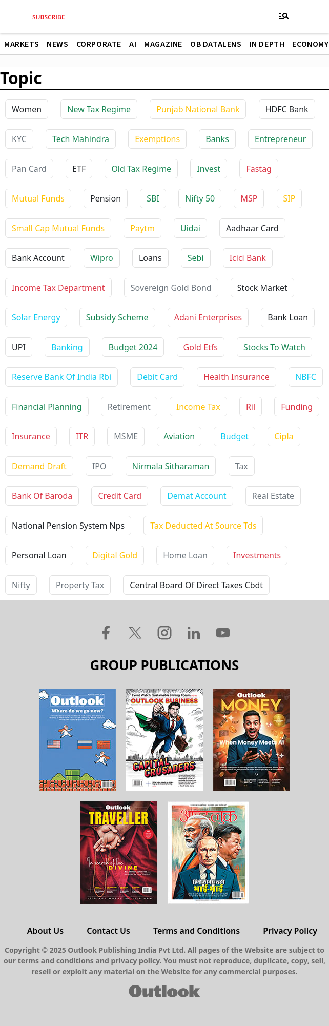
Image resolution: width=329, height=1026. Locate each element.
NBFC (305, 377)
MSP (248, 198)
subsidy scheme (117, 317)
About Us (45, 930)
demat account (196, 495)
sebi (196, 258)
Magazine (163, 44)
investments (257, 555)
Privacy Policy (290, 930)
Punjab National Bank (197, 109)
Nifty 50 (200, 198)
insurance (31, 436)
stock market (262, 287)
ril (250, 406)
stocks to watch (274, 347)
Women (27, 109)
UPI (19, 347)
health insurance (236, 377)
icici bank (248, 258)
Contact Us (108, 930)
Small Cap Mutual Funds (58, 228)
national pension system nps (68, 525)
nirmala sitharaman (171, 466)
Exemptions (157, 139)
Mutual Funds (38, 198)
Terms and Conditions (196, 930)
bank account (38, 258)
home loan (185, 555)
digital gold (114, 555)
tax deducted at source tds (203, 525)
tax (241, 466)
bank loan (288, 317)
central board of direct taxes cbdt (196, 585)
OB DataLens (216, 44)
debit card (157, 377)
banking (67, 347)
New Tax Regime (99, 109)
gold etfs (200, 347)
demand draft (39, 466)
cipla (283, 436)
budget (234, 436)
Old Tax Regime (141, 168)
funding (297, 406)
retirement (129, 406)
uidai (190, 228)
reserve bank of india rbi (61, 377)
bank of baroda (42, 495)
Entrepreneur (280, 139)
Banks (217, 139)
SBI (153, 198)
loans (150, 258)
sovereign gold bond (171, 287)
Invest (208, 168)
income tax (198, 406)
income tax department (58, 287)
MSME (126, 436)
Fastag (259, 168)
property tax (80, 585)
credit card (119, 495)
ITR (82, 436)
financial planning (47, 406)
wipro (101, 258)
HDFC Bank (287, 109)
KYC (19, 139)
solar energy (36, 317)
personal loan (39, 555)
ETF (79, 168)
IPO (99, 466)
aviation (179, 436)
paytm (142, 228)
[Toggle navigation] (284, 16)
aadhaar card (252, 228)
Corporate (98, 44)
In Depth (267, 44)
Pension (105, 198)
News (57, 44)
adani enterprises (208, 317)
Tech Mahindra (80, 139)
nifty (21, 585)
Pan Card (29, 168)
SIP (289, 198)
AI (132, 44)
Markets (21, 44)
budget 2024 (133, 347)
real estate (273, 495)
